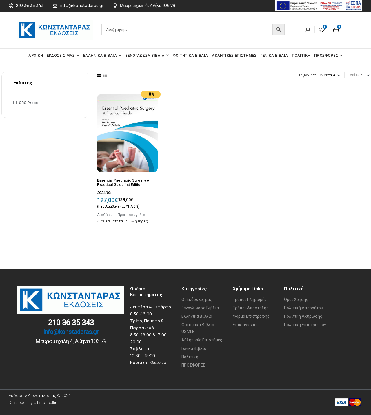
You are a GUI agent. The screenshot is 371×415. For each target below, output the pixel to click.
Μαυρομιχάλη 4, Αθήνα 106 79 (70, 341)
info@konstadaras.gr (71, 331)
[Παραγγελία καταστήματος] (303, 75)
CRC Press (28, 102)
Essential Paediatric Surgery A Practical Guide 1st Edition (123, 182)
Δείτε (354, 75)
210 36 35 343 (71, 322)
